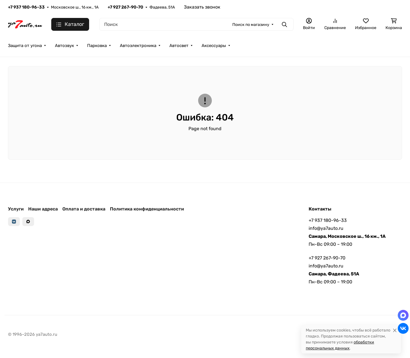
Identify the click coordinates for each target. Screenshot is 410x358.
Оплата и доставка (83, 209)
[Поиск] (196, 24)
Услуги (16, 209)
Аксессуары (214, 45)
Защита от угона (25, 45)
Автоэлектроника (138, 45)
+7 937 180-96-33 (26, 7)
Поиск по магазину (250, 24)
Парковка (97, 45)
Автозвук (64, 45)
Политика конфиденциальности (147, 209)
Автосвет (178, 45)
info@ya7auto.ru (326, 228)
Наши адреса (43, 209)
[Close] (394, 330)
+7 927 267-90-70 (125, 7)
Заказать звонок (202, 7)
